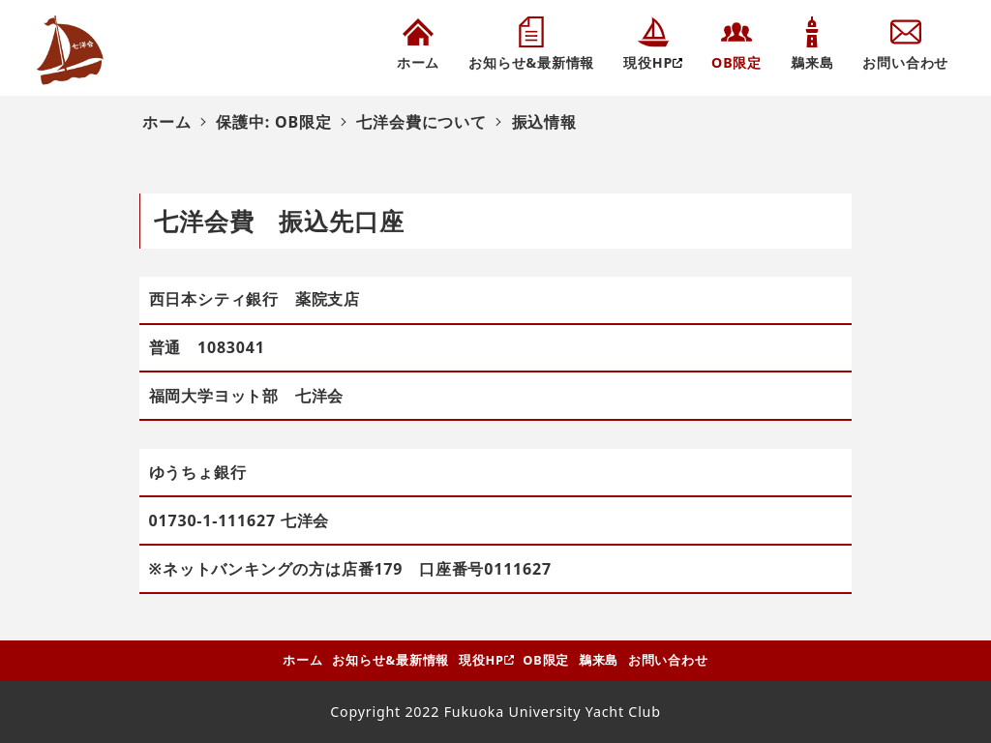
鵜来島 (598, 660)
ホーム (302, 660)
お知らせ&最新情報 (390, 660)
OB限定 (546, 660)
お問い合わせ (668, 660)
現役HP (481, 660)
